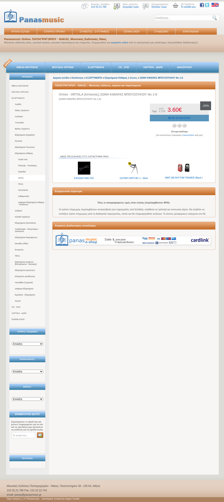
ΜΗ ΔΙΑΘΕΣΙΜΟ (179, 118)
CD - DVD (123, 67)
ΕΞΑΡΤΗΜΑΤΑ (96, 67)
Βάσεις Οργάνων (22, 129)
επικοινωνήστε (188, 135)
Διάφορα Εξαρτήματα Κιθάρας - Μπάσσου (31, 203)
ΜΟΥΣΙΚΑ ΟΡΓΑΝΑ (63, 67)
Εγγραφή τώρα (131, 6)
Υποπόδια (19, 123)
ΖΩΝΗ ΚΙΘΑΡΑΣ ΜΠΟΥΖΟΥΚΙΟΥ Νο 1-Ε (161, 77)
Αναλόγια (19, 116)
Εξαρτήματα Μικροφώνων (26, 237)
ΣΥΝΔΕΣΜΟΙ (161, 31)
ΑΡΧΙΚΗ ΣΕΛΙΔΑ (20, 31)
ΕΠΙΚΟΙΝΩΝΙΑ (190, 31)
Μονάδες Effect (21, 243)
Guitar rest (22, 159)
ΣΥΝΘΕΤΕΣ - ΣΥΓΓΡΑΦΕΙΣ (94, 31)
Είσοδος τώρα (159, 6)
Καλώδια (22, 172)
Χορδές (18, 104)
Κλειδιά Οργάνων (22, 217)
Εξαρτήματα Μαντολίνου (25, 223)
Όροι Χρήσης (14, 498)
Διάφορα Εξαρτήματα (24, 289)
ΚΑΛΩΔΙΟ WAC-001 (84, 178)
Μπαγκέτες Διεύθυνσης (25, 276)
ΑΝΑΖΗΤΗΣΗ (184, 67)
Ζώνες (21, 178)
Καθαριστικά (23, 196)
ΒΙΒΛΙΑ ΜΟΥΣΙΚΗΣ (27, 67)
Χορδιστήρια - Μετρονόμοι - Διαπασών (27, 230)
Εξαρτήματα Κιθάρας (24, 153)
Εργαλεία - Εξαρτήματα (25, 295)
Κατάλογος (78, 77)
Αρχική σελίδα (61, 77)
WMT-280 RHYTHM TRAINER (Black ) (184, 178)
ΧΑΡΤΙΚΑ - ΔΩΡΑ (153, 67)
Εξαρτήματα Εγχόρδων (25, 135)
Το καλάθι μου (188, 6)
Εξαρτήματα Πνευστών (25, 147)
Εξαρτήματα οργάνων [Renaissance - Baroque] (26, 263)
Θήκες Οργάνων (22, 110)
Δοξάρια (18, 211)
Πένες (20, 184)
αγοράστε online (119, 42)
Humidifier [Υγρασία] (24, 282)
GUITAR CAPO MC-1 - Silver (134, 178)
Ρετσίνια (18, 141)
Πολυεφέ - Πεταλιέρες (27, 165)
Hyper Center (72, 498)
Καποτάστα (23, 190)
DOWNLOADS (132, 31)
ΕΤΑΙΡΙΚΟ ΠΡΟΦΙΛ (54, 31)
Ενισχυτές (19, 250)
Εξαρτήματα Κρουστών (25, 270)
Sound (18, 301)
